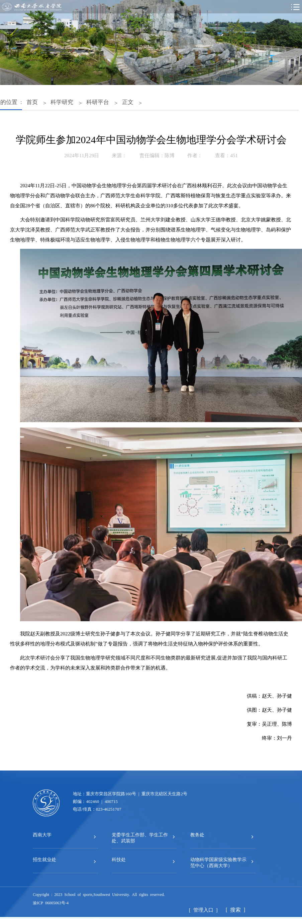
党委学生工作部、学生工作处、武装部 (140, 837)
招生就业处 (44, 859)
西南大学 (42, 834)
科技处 (119, 859)
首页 (32, 101)
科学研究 (62, 101)
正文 (127, 101)
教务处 (197, 834)
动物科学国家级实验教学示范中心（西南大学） (218, 862)
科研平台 (97, 101)
